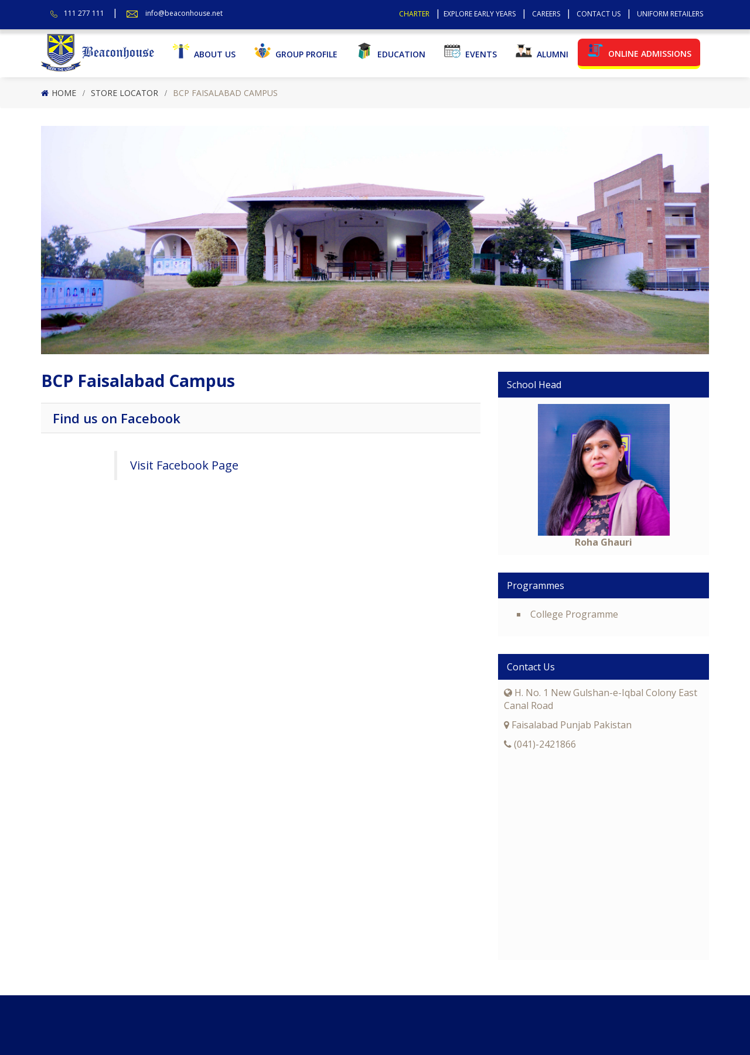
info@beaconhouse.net (184, 13)
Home (64, 92)
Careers (546, 14)
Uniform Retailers (670, 14)
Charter (414, 14)
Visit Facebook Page (184, 465)
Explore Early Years (480, 14)
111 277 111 (84, 13)
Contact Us (599, 14)
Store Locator (124, 92)
